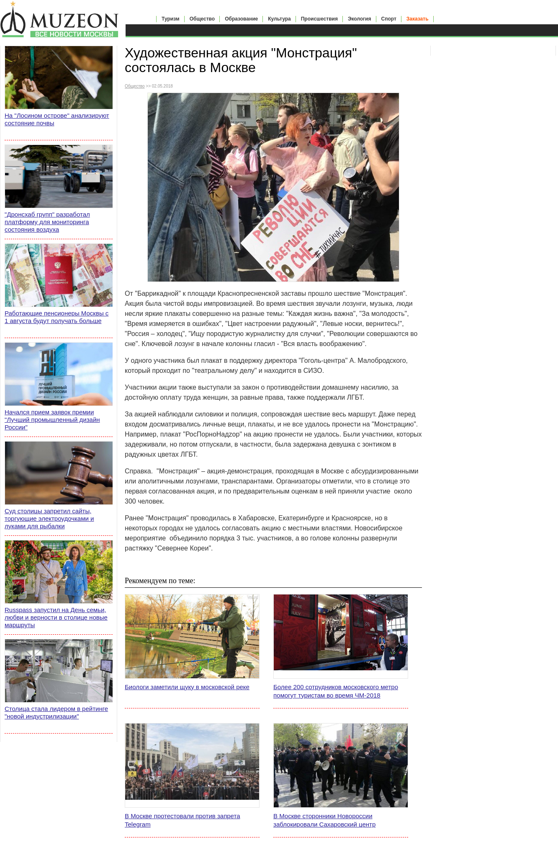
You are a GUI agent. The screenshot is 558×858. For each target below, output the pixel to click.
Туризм (171, 19)
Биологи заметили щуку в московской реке (187, 686)
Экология (359, 19)
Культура (279, 19)
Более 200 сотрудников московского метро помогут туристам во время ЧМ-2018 (335, 691)
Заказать (417, 19)
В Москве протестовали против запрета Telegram (182, 820)
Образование (241, 19)
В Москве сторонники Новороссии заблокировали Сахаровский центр (324, 820)
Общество (202, 19)
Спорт (388, 19)
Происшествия (319, 19)
